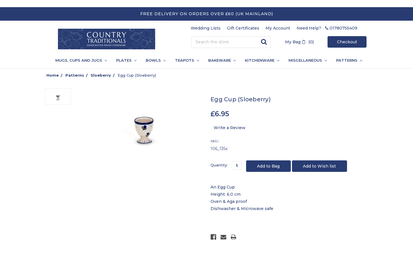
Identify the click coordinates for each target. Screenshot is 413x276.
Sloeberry (101, 75)
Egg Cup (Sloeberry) (137, 75)
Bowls (156, 60)
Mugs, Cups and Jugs (81, 60)
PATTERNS (347, 60)
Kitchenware (262, 60)
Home (52, 75)
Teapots (187, 60)
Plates (126, 60)
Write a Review (230, 127)
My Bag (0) (299, 41)
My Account (278, 28)
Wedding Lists (206, 28)
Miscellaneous (308, 60)
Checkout (347, 41)
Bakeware (222, 60)
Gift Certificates (243, 28)
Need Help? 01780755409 (327, 28)
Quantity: (219, 165)
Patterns (74, 75)
